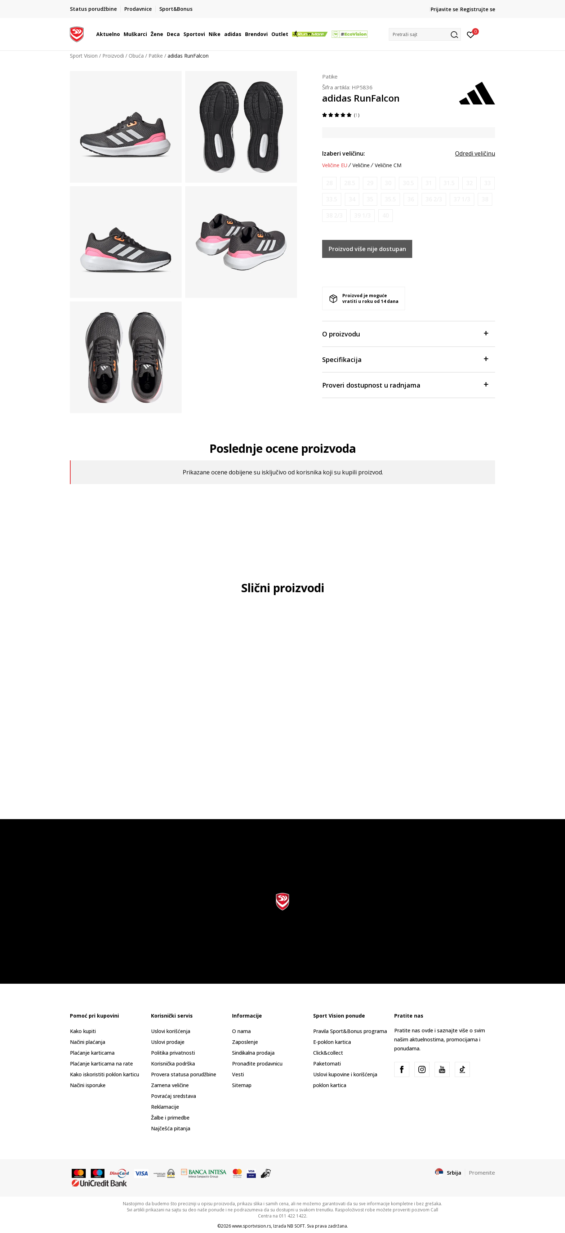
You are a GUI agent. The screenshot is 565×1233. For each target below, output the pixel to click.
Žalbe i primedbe (170, 1117)
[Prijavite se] (470, 34)
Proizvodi (113, 55)
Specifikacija (405, 359)
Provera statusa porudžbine (183, 1074)
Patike (155, 55)
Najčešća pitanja (170, 1128)
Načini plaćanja (87, 1041)
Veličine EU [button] (334, 165)
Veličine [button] (361, 165)
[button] (425, 34)
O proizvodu (405, 333)
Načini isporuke (88, 1085)
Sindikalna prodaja (253, 1052)
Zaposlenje (245, 1041)
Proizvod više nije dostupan (367, 249)
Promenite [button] (482, 1172)
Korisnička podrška (173, 1063)
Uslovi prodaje (167, 1041)
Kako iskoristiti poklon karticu (104, 1074)
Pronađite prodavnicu (257, 1063)
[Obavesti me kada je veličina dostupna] (329, 183)
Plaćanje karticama (92, 1052)
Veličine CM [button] (388, 165)
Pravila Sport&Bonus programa (350, 1031)
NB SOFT (296, 1226)
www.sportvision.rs (251, 1226)
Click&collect (328, 1052)
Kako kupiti (83, 1031)
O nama (241, 1031)
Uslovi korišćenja (170, 1031)
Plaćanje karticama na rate (101, 1063)
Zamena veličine (170, 1085)
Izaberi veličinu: (343, 153)
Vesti (238, 1074)
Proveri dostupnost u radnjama (405, 384)
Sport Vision (84, 55)
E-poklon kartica (332, 1041)
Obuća (136, 55)
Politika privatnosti (173, 1052)
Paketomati (327, 1063)
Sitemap (242, 1085)
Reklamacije (165, 1106)
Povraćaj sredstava (173, 1096)
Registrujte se (477, 9)
